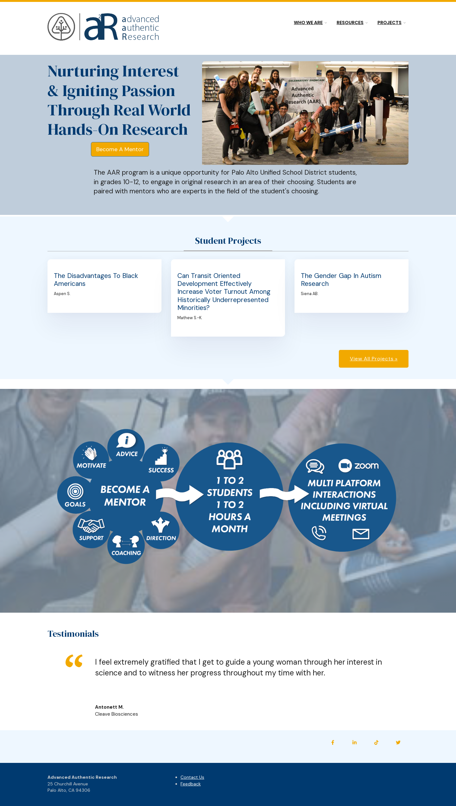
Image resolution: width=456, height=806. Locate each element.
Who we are (308, 22)
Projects (389, 22)
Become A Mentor (120, 149)
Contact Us (192, 777)
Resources (350, 22)
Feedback (190, 784)
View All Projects (372, 358)
